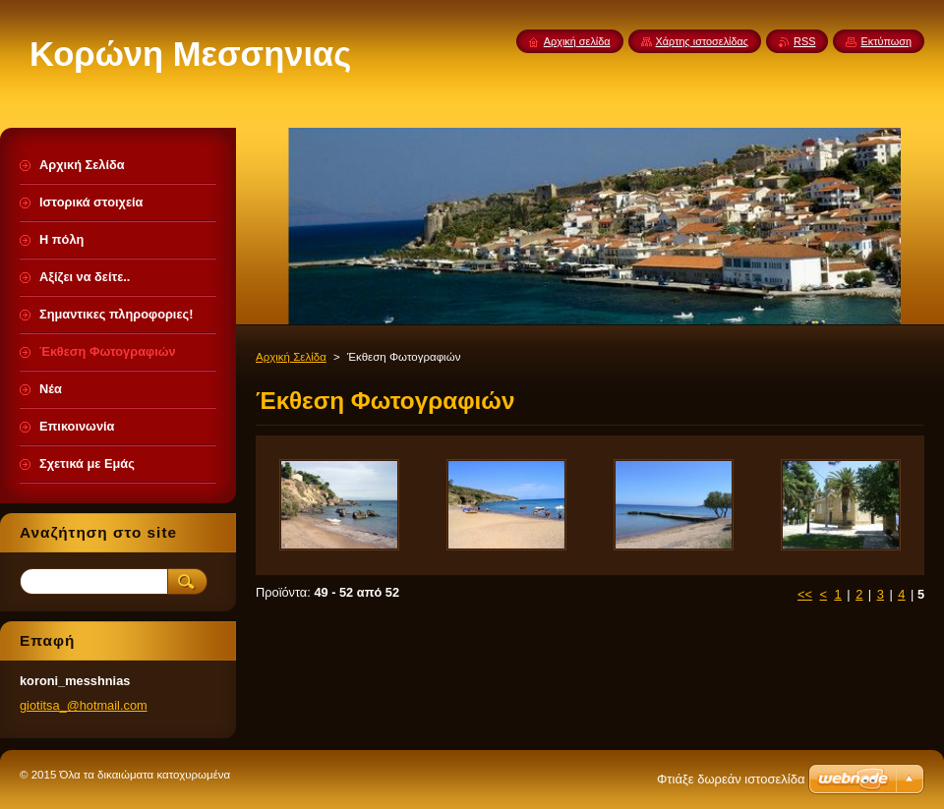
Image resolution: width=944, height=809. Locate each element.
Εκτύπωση (886, 41)
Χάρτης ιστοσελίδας (702, 41)
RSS (804, 41)
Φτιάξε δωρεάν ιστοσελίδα (730, 779)
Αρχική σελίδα (577, 41)
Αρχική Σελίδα (291, 357)
